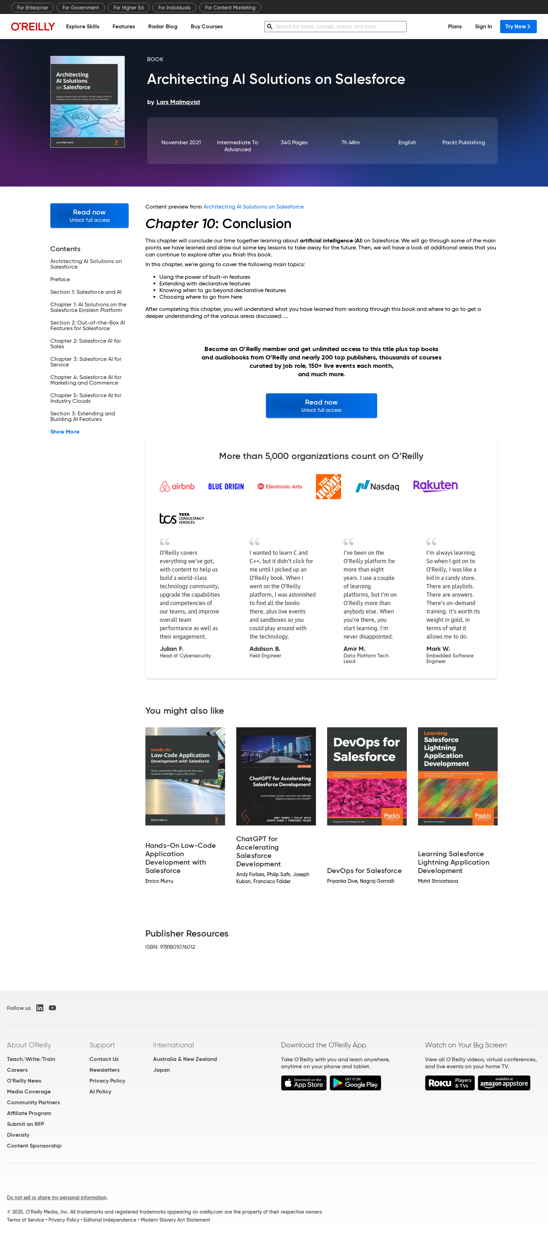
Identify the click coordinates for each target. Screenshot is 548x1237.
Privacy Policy (107, 1080)
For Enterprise (32, 8)
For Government (81, 8)
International (173, 1045)
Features (124, 26)
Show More (64, 432)
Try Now (518, 26)
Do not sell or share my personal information (57, 1197)
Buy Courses (207, 26)
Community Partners (33, 1102)
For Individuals (174, 8)
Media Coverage (29, 1091)
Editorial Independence (110, 1220)
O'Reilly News (24, 1080)
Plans (455, 26)
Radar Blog (163, 26)
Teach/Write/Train (31, 1059)
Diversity (18, 1134)
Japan (161, 1070)
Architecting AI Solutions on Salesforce (253, 206)
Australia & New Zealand (185, 1059)
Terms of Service (25, 1220)
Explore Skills (82, 26)
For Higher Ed (129, 8)
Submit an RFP (25, 1124)
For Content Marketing (230, 8)
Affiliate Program (29, 1113)
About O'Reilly (29, 1045)
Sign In (483, 26)
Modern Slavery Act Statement (175, 1220)
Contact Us (103, 1059)
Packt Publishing (463, 142)
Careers (17, 1070)
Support (102, 1045)
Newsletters (104, 1070)
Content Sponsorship (34, 1145)
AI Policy (100, 1091)
